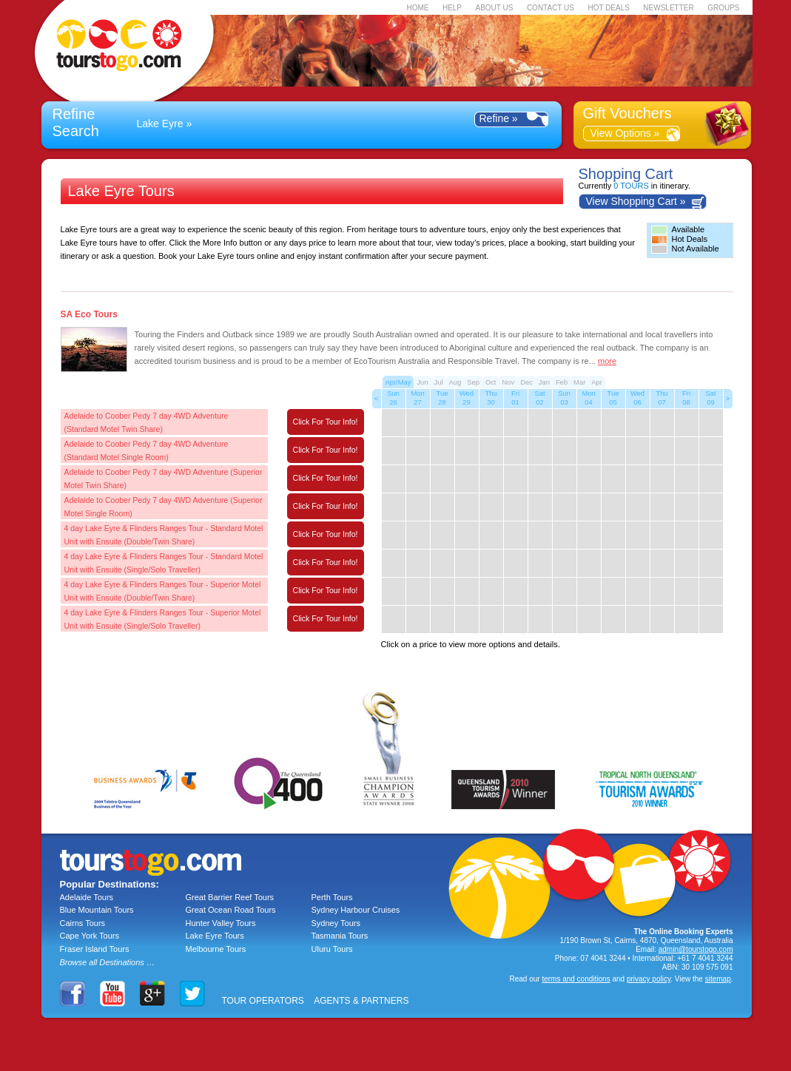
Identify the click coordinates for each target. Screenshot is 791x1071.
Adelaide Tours (87, 897)
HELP (452, 8)
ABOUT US (494, 8)
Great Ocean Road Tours (231, 909)
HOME (417, 8)
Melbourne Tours (216, 949)
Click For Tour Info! (325, 421)
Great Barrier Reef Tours (230, 897)
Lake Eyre (160, 123)
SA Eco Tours (89, 314)
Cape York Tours (90, 935)
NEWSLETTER (668, 8)
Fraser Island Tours (94, 949)
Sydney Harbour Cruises (356, 909)
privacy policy (648, 979)
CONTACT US (550, 8)
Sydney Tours (336, 923)
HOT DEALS (609, 8)
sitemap (718, 979)
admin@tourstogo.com (696, 949)
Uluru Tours (332, 949)
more (607, 361)
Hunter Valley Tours (221, 923)
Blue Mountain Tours (97, 909)
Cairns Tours (83, 923)
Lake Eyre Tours (215, 935)
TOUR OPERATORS (263, 1001)
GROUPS (723, 8)
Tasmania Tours (340, 935)
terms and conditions (576, 979)
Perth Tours (332, 897)
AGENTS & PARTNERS (361, 1001)
